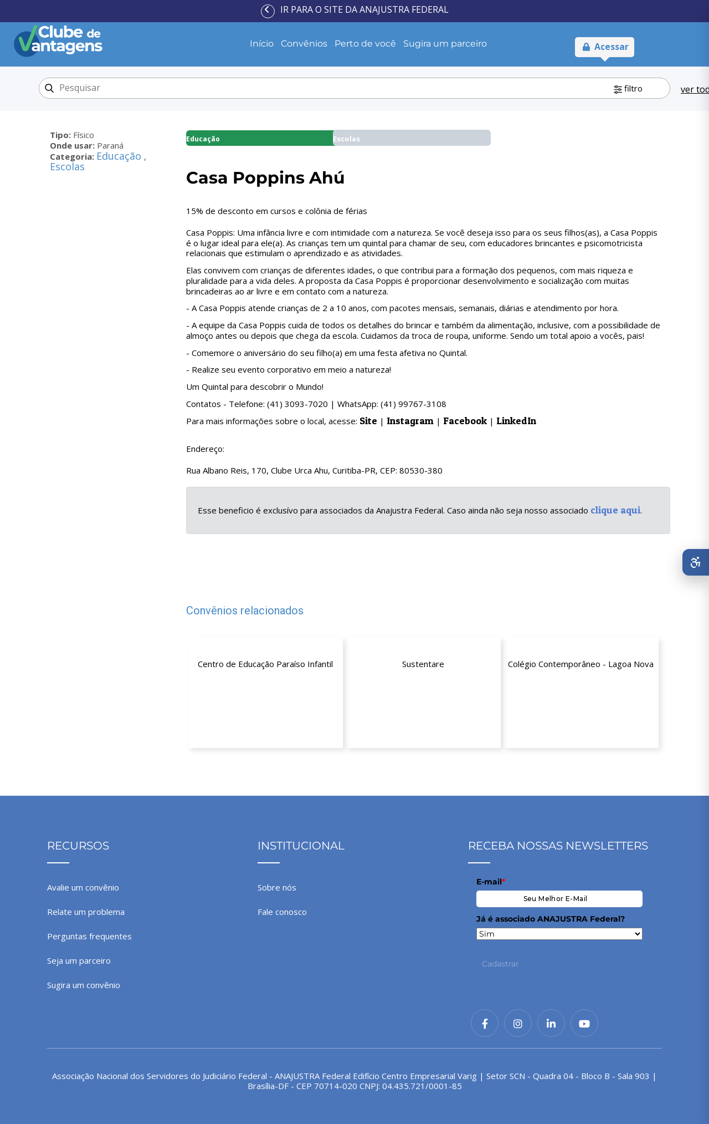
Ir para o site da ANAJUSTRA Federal (364, 9)
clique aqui (615, 510)
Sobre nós (277, 887)
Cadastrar (500, 964)
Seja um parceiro (79, 960)
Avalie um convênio (83, 887)
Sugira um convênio (83, 984)
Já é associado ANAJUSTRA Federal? (550, 919)
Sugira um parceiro (445, 43)
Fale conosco (282, 911)
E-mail (490, 882)
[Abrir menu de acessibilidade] (695, 562)
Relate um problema (86, 911)
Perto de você (365, 43)
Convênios (304, 43)
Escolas (67, 166)
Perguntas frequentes (89, 936)
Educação (120, 155)
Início (262, 43)
